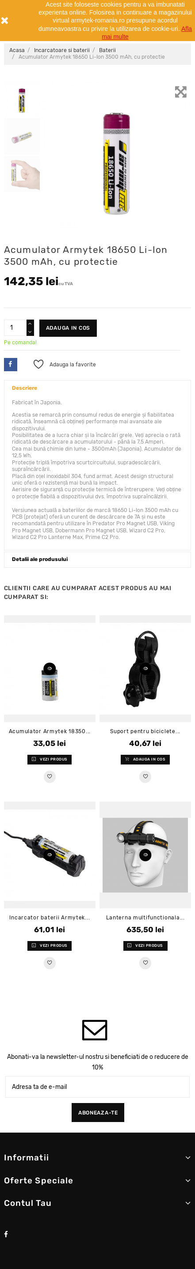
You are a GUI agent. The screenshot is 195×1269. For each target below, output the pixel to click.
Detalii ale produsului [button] (40, 559)
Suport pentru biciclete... (145, 731)
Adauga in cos (68, 328)
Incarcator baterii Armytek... (49, 918)
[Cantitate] (15, 328)
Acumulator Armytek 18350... (50, 731)
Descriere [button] (24, 388)
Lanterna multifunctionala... (145, 918)
